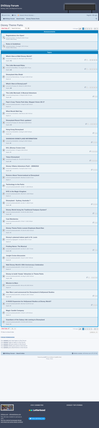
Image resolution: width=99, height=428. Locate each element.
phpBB (44, 357)
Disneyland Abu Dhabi (14, 74)
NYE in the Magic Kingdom (16, 191)
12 (94, 69)
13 (96, 69)
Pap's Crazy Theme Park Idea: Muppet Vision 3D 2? (25, 102)
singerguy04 (15, 239)
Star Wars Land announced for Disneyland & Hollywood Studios (30, 292)
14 (94, 87)
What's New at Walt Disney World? (19, 56)
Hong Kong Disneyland (15, 129)
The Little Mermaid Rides (15, 65)
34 (92, 60)
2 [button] (85, 29)
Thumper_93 (15, 58)
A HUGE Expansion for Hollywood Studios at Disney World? (28, 301)
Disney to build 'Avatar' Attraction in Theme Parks (25, 274)
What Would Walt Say (14, 111)
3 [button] (87, 29)
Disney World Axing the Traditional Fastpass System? (26, 210)
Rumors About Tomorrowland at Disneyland (22, 175)
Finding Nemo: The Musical (16, 246)
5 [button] (91, 29)
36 (96, 60)
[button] (80, 29)
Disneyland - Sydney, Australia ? (18, 201)
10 (90, 69)
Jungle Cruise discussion (15, 256)
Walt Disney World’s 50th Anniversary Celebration (25, 265)
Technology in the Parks (15, 184)
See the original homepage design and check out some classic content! (12, 421)
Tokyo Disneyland (13, 157)
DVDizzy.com (4, 414)
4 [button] (89, 29)
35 (94, 60)
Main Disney (14, 39)
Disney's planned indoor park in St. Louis (21, 237)
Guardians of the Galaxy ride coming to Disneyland (25, 320)
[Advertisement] (80, 7)
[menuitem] (14, 15)
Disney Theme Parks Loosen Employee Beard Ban (25, 228)
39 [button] (95, 29)
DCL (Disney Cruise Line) (15, 148)
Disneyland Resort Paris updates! (18, 120)
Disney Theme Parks (12, 25)
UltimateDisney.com (15, 414)
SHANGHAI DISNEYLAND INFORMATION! (21, 139)
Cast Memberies (12, 219)
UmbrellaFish (15, 113)
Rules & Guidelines (13, 44)
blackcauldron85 (16, 104)
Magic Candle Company (15, 310)
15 (96, 87)
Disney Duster (15, 95)
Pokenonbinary (15, 77)
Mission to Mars (12, 283)
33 (90, 60)
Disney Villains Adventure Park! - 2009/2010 (22, 166)
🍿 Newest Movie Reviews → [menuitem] (26, 15)
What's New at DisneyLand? (16, 84)
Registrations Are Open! (15, 35)
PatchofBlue (15, 67)
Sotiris (13, 38)
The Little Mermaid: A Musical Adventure (21, 93)
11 (92, 69)
